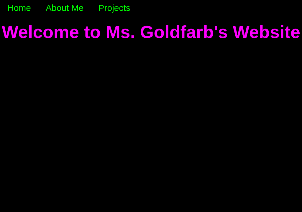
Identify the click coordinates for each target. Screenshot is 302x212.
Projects (114, 8)
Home (19, 8)
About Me (64, 8)
